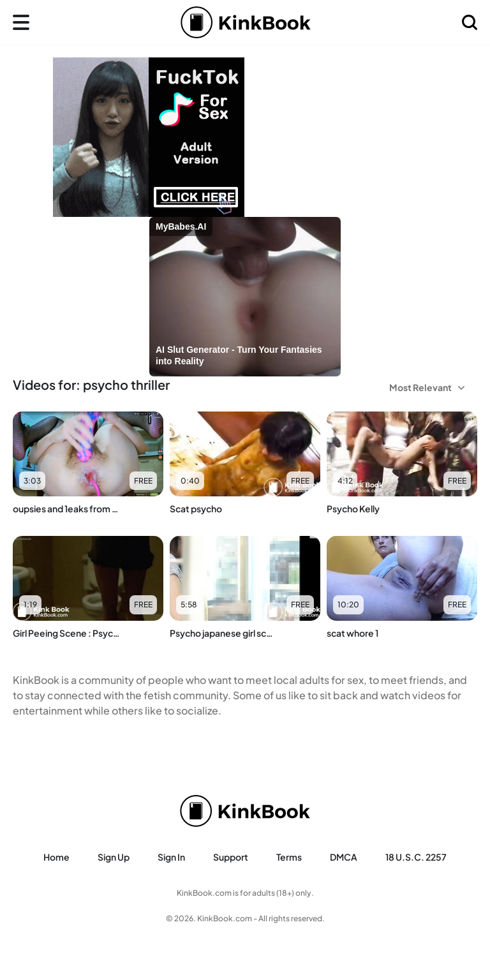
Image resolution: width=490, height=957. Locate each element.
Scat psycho (196, 508)
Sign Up (114, 857)
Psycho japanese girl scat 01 (223, 633)
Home (56, 857)
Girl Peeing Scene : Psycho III (66, 633)
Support (230, 857)
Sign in (171, 857)
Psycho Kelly (353, 508)
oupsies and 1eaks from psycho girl (66, 508)
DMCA (343, 857)
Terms (289, 857)
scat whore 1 (352, 633)
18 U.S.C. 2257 (416, 857)
